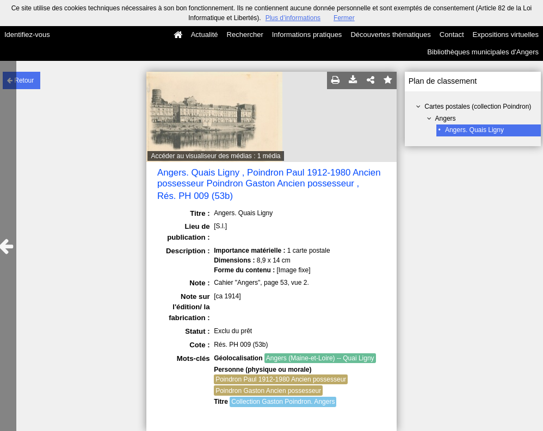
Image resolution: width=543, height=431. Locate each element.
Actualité (204, 34)
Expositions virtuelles (506, 34)
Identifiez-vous (27, 34)
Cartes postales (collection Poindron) (477, 106)
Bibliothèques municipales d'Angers (483, 52)
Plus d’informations (293, 18)
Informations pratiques (307, 34)
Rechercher (245, 34)
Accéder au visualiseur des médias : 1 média (215, 156)
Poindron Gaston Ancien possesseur (268, 391)
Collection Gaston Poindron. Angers (283, 401)
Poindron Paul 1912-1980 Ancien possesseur (280, 379)
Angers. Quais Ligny (474, 130)
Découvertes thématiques (390, 34)
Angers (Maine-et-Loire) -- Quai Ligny (320, 358)
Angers (445, 118)
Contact (452, 34)
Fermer (344, 18)
